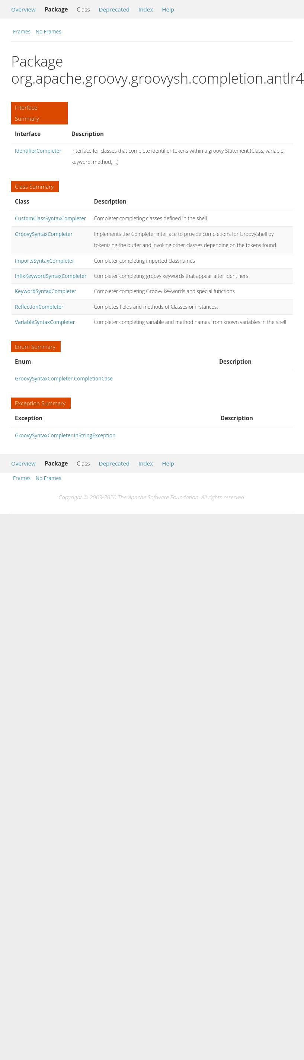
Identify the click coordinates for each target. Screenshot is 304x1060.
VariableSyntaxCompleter (45, 321)
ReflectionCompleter (39, 306)
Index (145, 9)
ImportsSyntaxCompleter (44, 260)
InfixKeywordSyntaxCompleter (51, 275)
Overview (23, 9)
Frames (22, 31)
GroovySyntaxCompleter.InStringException (65, 435)
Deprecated (114, 9)
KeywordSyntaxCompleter (45, 291)
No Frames (48, 31)
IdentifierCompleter (38, 150)
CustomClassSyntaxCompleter (50, 218)
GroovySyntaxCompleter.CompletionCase (64, 378)
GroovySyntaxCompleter (44, 233)
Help (168, 9)
